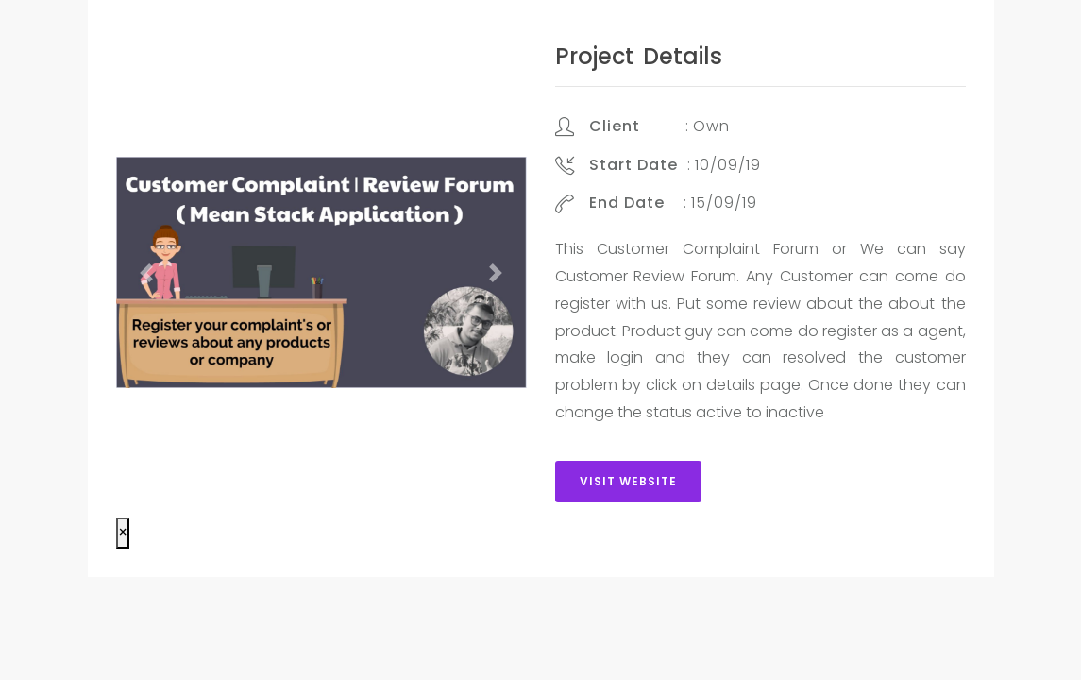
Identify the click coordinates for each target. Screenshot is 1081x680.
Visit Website (628, 481)
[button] (146, 272)
